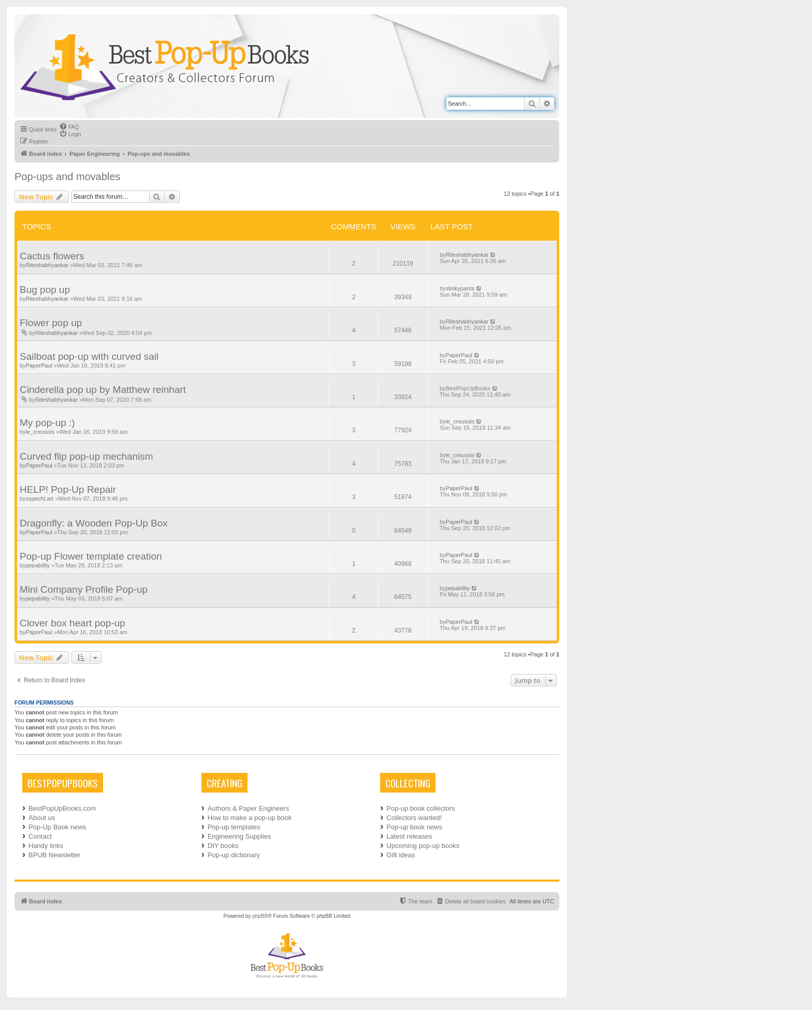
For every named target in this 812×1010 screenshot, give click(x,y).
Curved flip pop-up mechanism (86, 456)
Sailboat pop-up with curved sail (89, 356)
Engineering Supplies (239, 836)
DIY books (223, 846)
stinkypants (460, 288)
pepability (38, 565)
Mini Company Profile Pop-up (84, 589)
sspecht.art (40, 498)
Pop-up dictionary (234, 855)
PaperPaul (39, 365)
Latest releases (409, 836)
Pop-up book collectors (420, 808)
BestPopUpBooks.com (62, 808)
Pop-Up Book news (57, 827)
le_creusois (40, 432)
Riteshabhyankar (47, 265)
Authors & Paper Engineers (248, 808)
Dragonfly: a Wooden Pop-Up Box (94, 523)
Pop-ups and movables (68, 176)
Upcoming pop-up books (422, 846)
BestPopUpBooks (468, 388)
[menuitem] (69, 126)
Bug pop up (45, 289)
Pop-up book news (414, 827)
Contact (40, 836)
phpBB (260, 916)
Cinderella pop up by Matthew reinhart (103, 389)
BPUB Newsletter (54, 855)
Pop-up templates (234, 827)
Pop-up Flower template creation (91, 556)
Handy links (45, 846)
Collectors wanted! (414, 818)
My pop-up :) (47, 422)
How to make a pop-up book (250, 818)
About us (41, 818)
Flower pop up (51, 322)
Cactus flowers (52, 256)
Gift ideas (400, 855)
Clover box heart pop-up (72, 623)
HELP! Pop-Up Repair (68, 489)
